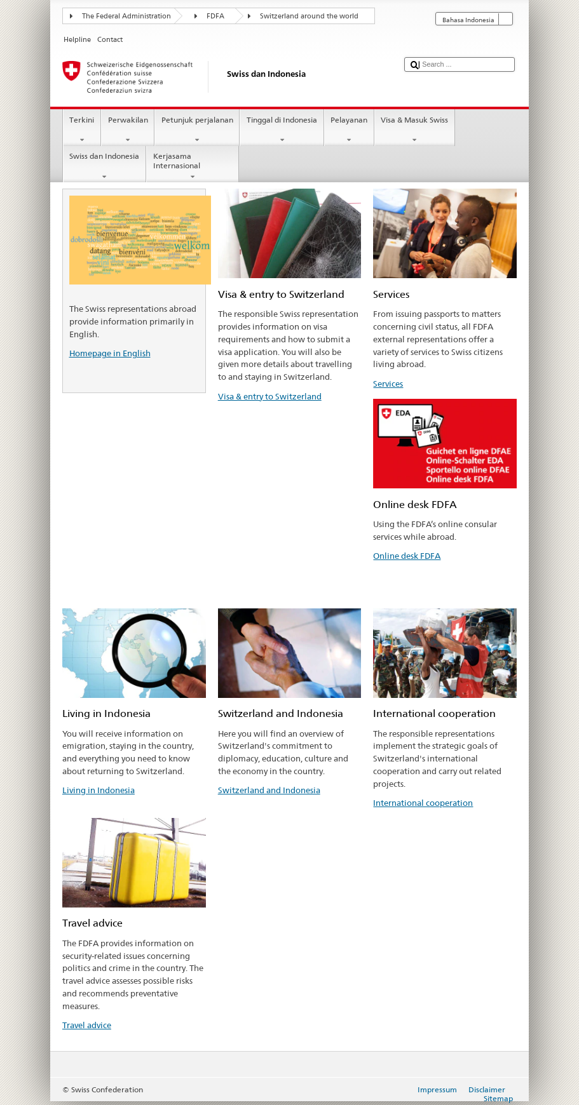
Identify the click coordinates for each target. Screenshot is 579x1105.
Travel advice (86, 1025)
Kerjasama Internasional (192, 166)
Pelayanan (349, 130)
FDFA (215, 16)
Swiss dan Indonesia (105, 166)
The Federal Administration (126, 16)
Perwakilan (128, 130)
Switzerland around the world (309, 16)
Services (388, 383)
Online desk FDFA (406, 556)
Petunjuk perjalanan (197, 130)
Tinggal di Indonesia (281, 130)
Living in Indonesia (98, 790)
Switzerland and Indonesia (269, 790)
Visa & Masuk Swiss (414, 130)
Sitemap (498, 1098)
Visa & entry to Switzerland (270, 396)
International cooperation (423, 803)
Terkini (82, 130)
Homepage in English (110, 353)
